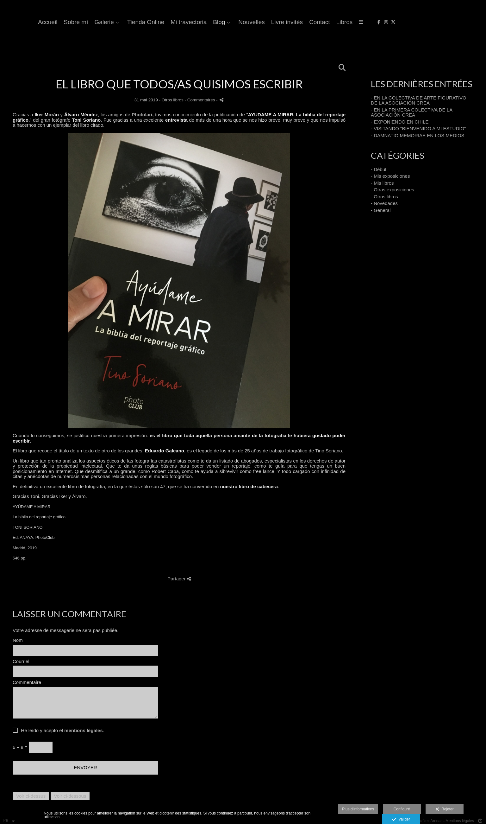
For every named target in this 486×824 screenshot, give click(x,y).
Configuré (402, 809)
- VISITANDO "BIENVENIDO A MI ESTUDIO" (418, 128)
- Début (378, 169)
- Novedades (384, 203)
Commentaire (27, 682)
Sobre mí (157, 22)
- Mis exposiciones (390, 176)
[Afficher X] (476, 22)
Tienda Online (227, 22)
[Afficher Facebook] (461, 22)
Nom (18, 640)
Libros (426, 22)
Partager (179, 578)
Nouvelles (333, 22)
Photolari (142, 114)
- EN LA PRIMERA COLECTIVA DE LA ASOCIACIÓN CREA (411, 112)
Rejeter (444, 809)
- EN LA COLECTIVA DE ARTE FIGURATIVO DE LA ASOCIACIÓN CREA (418, 100)
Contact (401, 22)
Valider (401, 819)
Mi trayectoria (270, 22)
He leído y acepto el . (61, 730)
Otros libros (173, 100)
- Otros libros (384, 196)
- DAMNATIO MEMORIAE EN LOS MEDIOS (417, 135)
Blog (301, 22)
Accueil (129, 22)
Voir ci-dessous (70, 796)
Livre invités (368, 22)
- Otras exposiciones (392, 189)
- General (381, 210)
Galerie (185, 22)
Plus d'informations (358, 809)
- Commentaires (200, 100)
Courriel (21, 661)
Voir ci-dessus (31, 796)
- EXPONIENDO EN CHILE (400, 122)
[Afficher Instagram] (469, 22)
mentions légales (83, 730)
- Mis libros (382, 183)
